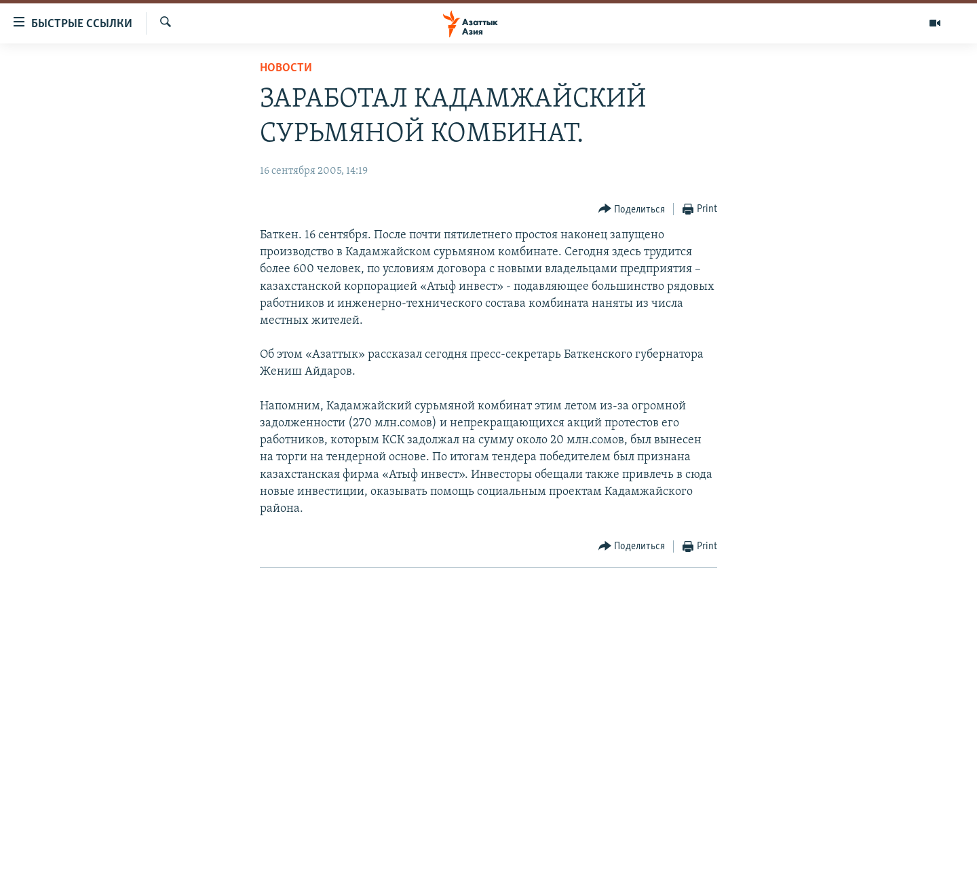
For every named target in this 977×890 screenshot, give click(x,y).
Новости (286, 68)
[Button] (632, 209)
